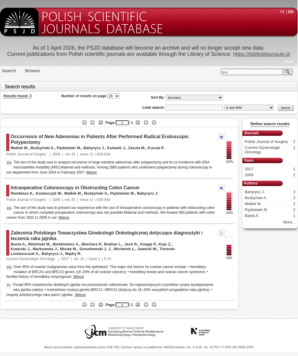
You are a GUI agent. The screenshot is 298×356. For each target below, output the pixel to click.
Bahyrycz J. (94, 148)
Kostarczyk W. (49, 193)
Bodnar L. (113, 244)
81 (73, 154)
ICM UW (113, 347)
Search (9, 70)
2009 (56, 154)
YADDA (169, 347)
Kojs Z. (165, 244)
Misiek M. (68, 249)
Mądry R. (73, 253)
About (288, 61)
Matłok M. (19, 148)
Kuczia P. (156, 148)
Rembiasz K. (22, 193)
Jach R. (131, 244)
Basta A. (18, 244)
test (225, 72)
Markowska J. (45, 249)
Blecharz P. (91, 244)
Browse (32, 70)
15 (82, 259)
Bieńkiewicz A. (66, 244)
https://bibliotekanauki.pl (261, 54)
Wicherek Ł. (124, 249)
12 (91, 154)
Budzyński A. (42, 148)
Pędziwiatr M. (69, 148)
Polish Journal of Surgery (26, 154)
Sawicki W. (147, 249)
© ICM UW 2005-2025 (237, 347)
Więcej (91, 172)
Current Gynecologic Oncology (31, 259)
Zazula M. (137, 148)
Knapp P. (148, 244)
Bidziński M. (39, 244)
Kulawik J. (116, 148)
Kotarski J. (20, 249)
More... (289, 222)
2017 (65, 259)
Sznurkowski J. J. (95, 249)
